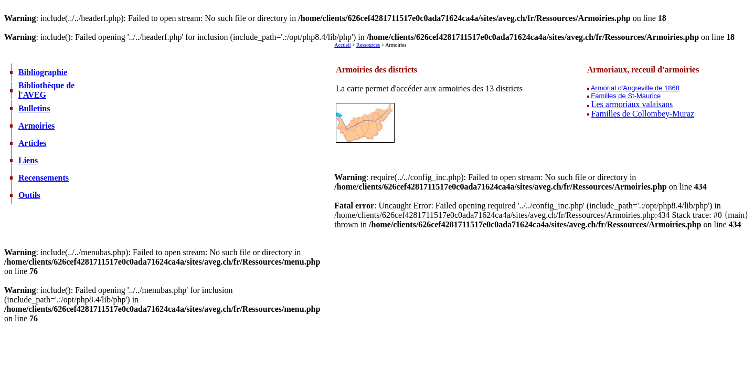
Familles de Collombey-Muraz (642, 113)
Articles (32, 143)
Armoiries (36, 125)
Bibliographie (42, 72)
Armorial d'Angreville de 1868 (635, 88)
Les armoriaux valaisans (632, 104)
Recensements (43, 177)
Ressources (368, 45)
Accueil (342, 45)
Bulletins (34, 108)
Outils (29, 195)
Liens (28, 160)
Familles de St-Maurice (626, 96)
